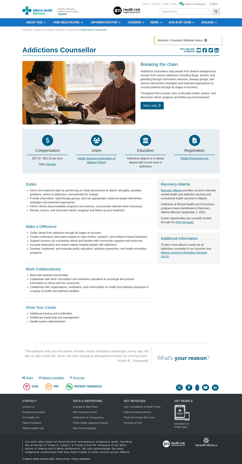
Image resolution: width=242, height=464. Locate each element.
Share (27, 377)
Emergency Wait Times (85, 406)
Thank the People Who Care (139, 417)
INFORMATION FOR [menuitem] (105, 22)
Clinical (72, 29)
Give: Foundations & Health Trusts (142, 406)
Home (146, 4)
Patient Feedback (195, 4)
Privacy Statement (80, 459)
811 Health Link (30, 417)
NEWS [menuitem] (156, 22)
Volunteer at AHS (133, 422)
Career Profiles (55, 29)
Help (173, 4)
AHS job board (185, 222)
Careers (38, 29)
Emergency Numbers (33, 412)
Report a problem (51, 377)
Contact (156, 4)
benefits (51, 164)
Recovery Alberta (171, 190)
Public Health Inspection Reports (90, 422)
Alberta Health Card (33, 428)
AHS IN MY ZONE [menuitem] (182, 22)
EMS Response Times (85, 412)
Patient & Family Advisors (137, 412)
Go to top (77, 377)
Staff (166, 4)
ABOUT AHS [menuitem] (36, 22)
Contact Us (28, 406)
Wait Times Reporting (84, 428)
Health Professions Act (194, 158)
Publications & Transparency (88, 417)
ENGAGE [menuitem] (209, 22)
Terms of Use (63, 459)
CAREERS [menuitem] (136, 22)
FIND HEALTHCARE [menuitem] (68, 22)
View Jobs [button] (152, 105)
